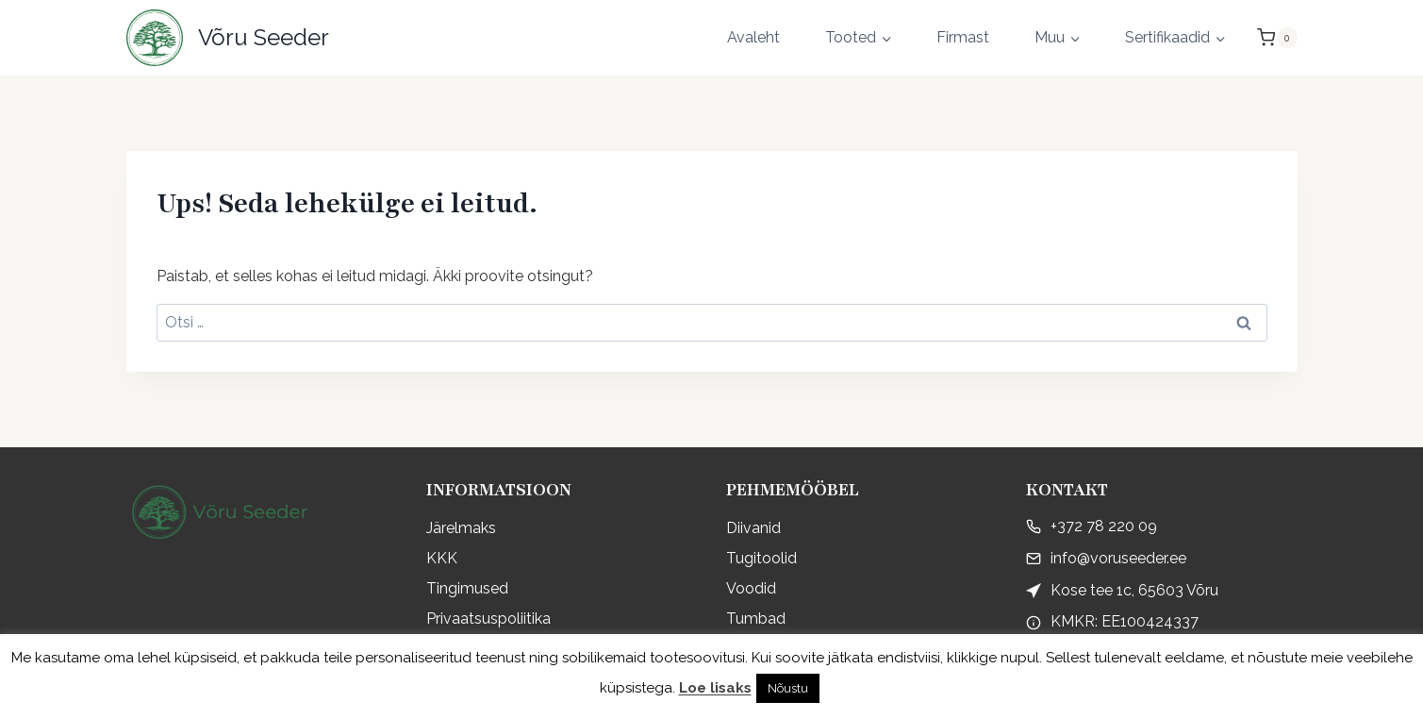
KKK (441, 558)
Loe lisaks (715, 687)
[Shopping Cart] (1277, 37)
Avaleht (753, 37)
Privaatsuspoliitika (488, 618)
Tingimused (467, 588)
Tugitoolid (761, 558)
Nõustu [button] (788, 688)
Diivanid (753, 528)
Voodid (751, 588)
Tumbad (756, 618)
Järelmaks (461, 528)
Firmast (962, 37)
